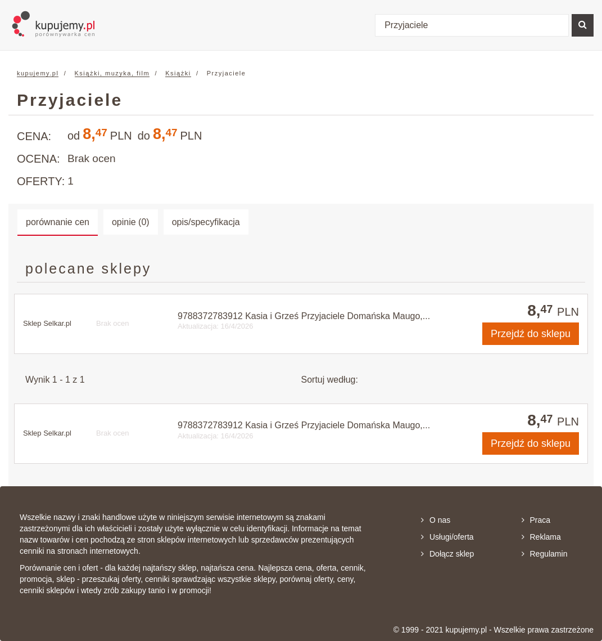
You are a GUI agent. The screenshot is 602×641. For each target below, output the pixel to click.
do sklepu (531, 333)
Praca (536, 520)
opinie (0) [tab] (131, 222)
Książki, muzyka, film (112, 73)
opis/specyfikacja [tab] (206, 222)
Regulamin (545, 553)
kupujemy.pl (37, 73)
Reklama (541, 536)
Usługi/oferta (447, 536)
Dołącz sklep (447, 553)
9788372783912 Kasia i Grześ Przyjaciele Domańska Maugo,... (304, 316)
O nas (435, 520)
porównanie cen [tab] (57, 222)
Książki (178, 73)
